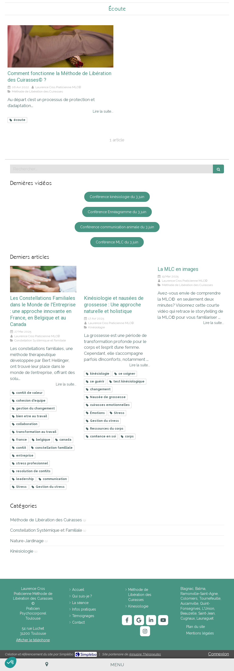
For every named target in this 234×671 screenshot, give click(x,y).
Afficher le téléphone (33, 640)
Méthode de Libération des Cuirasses (46, 519)
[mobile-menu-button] (117, 664)
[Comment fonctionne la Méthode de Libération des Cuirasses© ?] (60, 46)
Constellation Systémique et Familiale (46, 530)
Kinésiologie (21, 551)
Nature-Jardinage (27, 540)
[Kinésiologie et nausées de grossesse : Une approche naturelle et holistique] (117, 279)
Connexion (218, 653)
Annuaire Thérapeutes (145, 654)
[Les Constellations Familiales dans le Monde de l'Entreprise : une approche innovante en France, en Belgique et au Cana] (43, 279)
